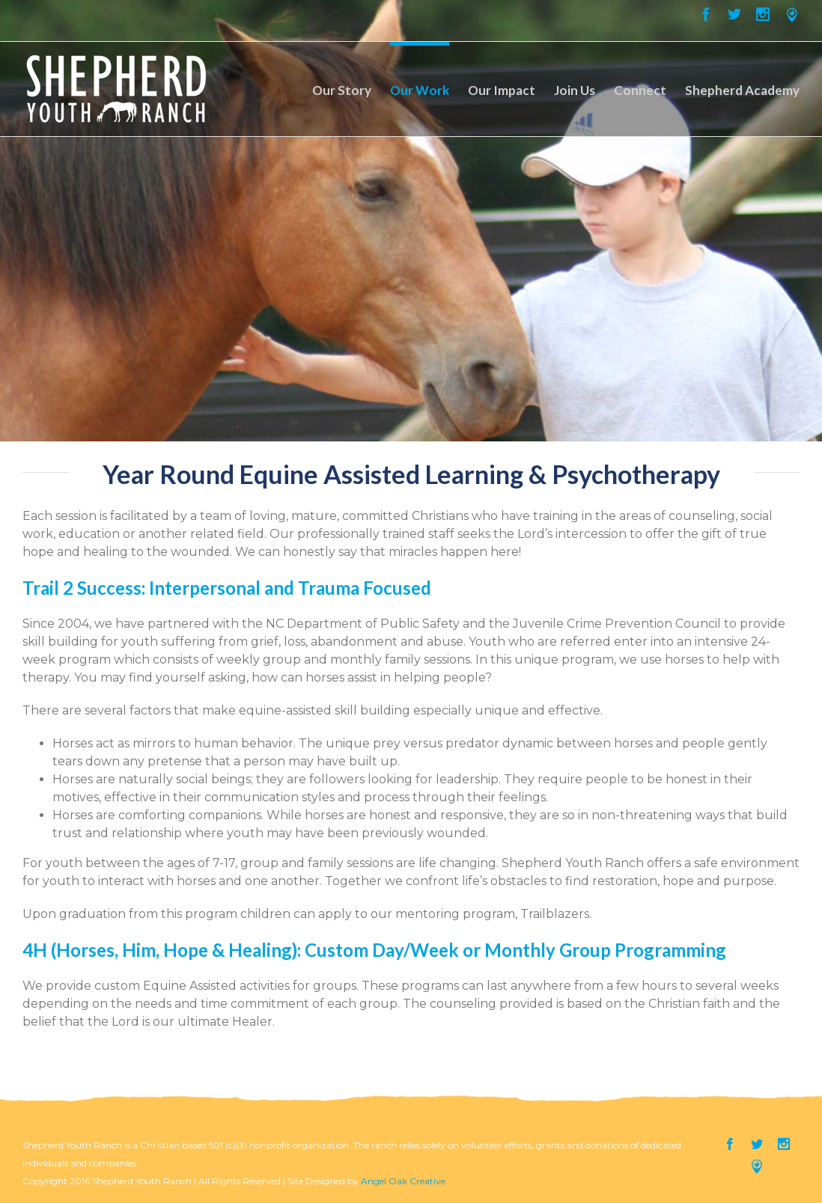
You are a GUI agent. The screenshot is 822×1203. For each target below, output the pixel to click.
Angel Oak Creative (403, 1181)
